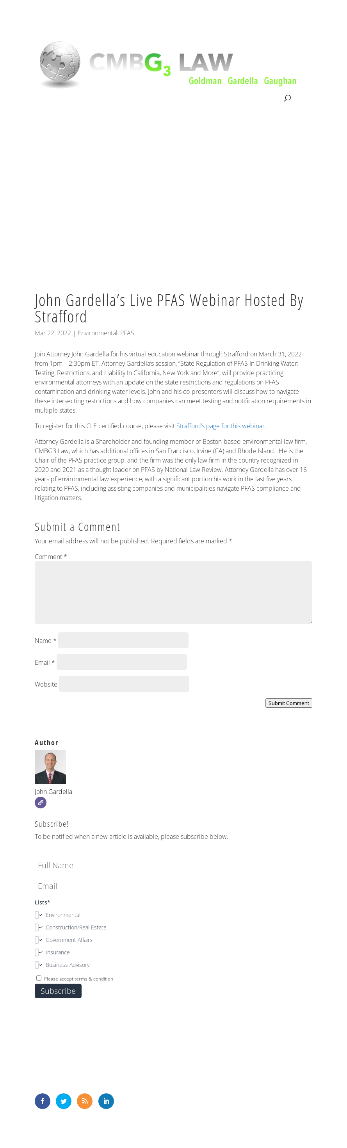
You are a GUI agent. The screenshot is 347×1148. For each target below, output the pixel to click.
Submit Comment (289, 703)
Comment (51, 556)
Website (46, 684)
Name (46, 640)
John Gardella (53, 791)
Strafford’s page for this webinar (220, 426)
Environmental (97, 333)
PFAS (127, 333)
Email (45, 662)
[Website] (40, 802)
